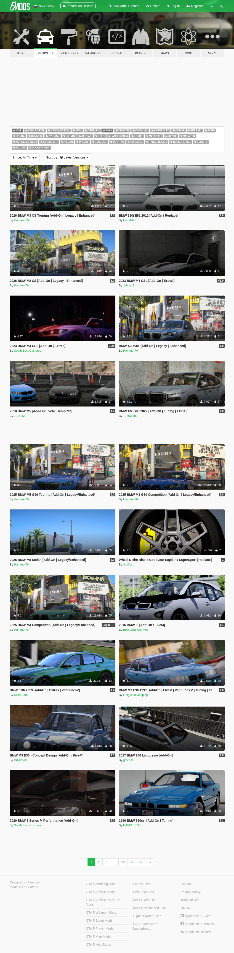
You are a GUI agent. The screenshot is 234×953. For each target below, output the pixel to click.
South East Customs (27, 350)
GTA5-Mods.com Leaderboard (145, 926)
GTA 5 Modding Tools (101, 884)
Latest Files (141, 884)
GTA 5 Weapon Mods (101, 912)
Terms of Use (190, 900)
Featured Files (143, 892)
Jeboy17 (128, 285)
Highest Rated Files (147, 916)
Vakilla (127, 564)
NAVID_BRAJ (132, 825)
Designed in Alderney (25, 882)
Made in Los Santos (24, 887)
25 (132, 862)
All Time (25, 157)
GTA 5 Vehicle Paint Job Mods (103, 902)
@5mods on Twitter (196, 916)
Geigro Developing (135, 695)
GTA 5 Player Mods (99, 928)
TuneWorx (130, 415)
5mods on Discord (196, 932)
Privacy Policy (190, 892)
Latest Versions (67, 157)
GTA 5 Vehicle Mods (100, 892)
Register (194, 6)
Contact (186, 884)
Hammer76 (21, 220)
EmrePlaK (130, 220)
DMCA (185, 908)
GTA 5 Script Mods (99, 920)
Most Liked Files (144, 900)
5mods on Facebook (197, 924)
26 (142, 862)
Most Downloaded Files (150, 908)
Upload (153, 6)
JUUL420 (20, 415)
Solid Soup (21, 695)
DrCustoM (20, 760)
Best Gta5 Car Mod (136, 629)
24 (123, 862)
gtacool (128, 760)
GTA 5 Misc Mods (98, 944)
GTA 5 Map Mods (98, 936)
